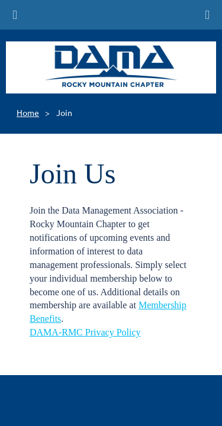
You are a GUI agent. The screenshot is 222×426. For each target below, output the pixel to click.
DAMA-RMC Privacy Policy (85, 332)
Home (28, 112)
